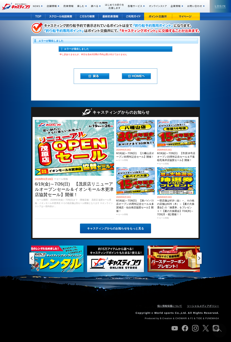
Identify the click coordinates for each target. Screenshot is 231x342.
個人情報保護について (169, 306)
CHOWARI (181, 318)
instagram (195, 328)
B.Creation (166, 318)
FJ (191, 318)
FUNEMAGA (212, 318)
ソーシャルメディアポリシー (203, 306)
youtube (174, 328)
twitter (205, 328)
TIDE (199, 318)
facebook (185, 328)
